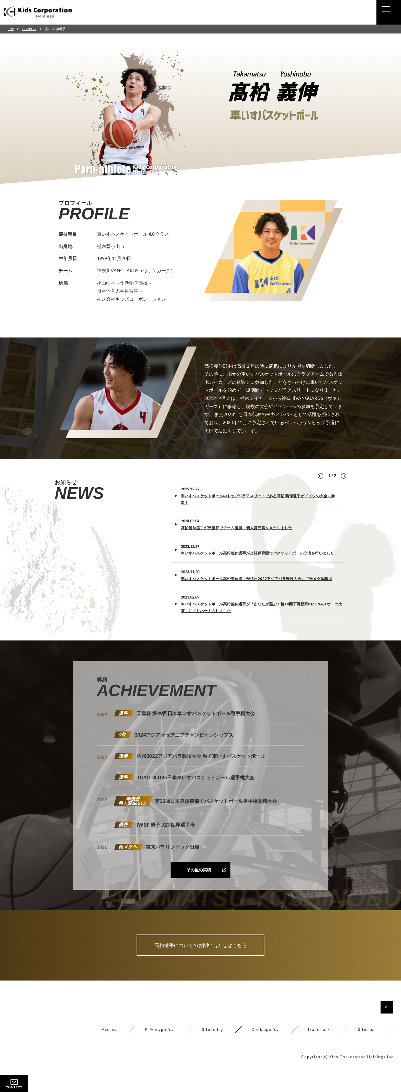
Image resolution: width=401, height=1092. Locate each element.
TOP (11, 29)
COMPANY (32, 29)
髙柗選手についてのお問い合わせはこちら (200, 965)
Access (101, 1053)
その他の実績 (198, 889)
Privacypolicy (152, 1053)
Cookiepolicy (261, 1053)
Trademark (317, 1053)
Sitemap (366, 1053)
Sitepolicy (207, 1053)
